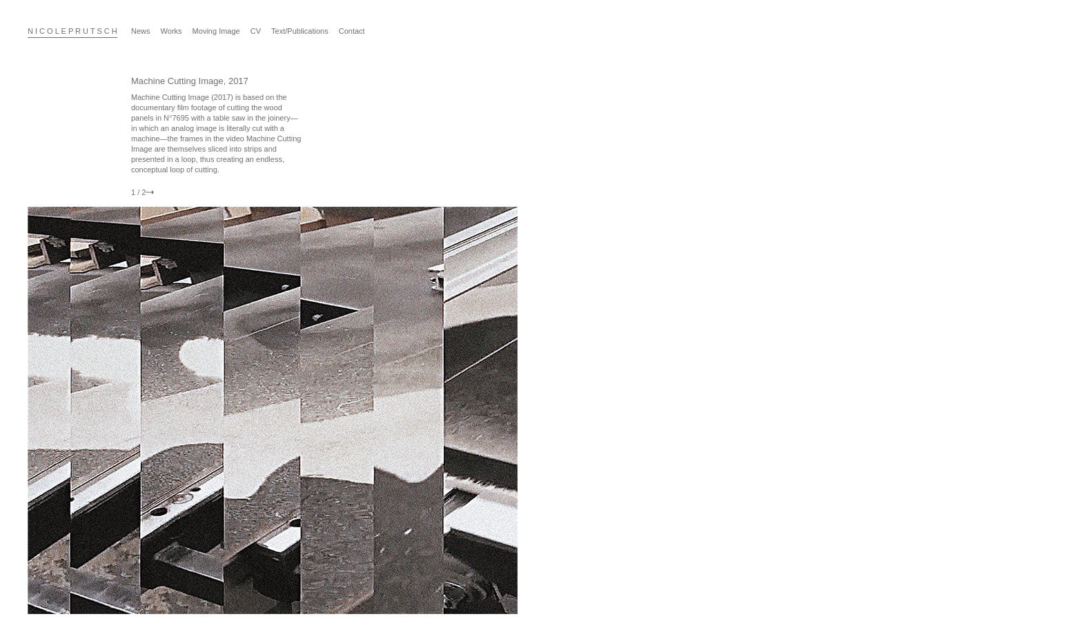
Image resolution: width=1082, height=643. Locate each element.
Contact (352, 31)
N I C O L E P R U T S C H (72, 31)
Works (171, 31)
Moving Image (216, 31)
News (140, 31)
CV (255, 31)
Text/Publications (299, 31)
